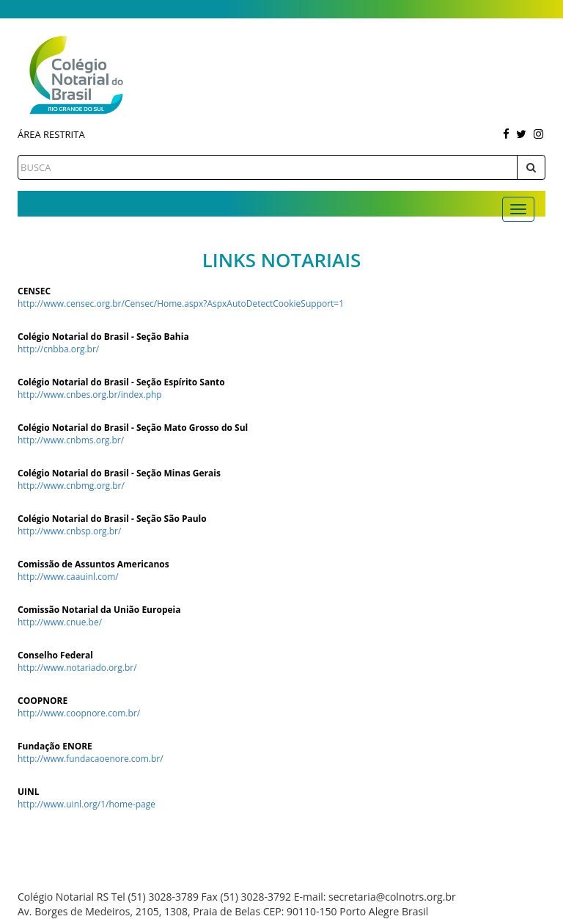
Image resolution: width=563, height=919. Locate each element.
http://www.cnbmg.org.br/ (71, 485)
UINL (29, 791)
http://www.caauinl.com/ (68, 576)
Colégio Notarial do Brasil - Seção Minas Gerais (119, 473)
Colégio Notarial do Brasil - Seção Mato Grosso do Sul (133, 427)
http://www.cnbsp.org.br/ (69, 531)
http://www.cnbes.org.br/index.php (90, 394)
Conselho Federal (55, 655)
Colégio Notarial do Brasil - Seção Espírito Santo (121, 382)
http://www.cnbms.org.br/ (71, 440)
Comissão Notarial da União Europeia (99, 609)
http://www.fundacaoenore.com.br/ (90, 758)
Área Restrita (51, 134)
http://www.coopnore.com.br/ (79, 713)
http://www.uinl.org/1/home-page (86, 804)
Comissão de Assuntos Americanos (93, 564)
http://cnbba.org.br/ (58, 349)
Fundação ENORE (55, 746)
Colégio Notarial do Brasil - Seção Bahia (103, 336)
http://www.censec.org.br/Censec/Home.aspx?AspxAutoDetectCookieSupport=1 (181, 303)
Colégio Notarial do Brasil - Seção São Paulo (112, 518)
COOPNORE (42, 700)
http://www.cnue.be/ (60, 622)
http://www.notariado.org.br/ (77, 667)
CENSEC (34, 291)
